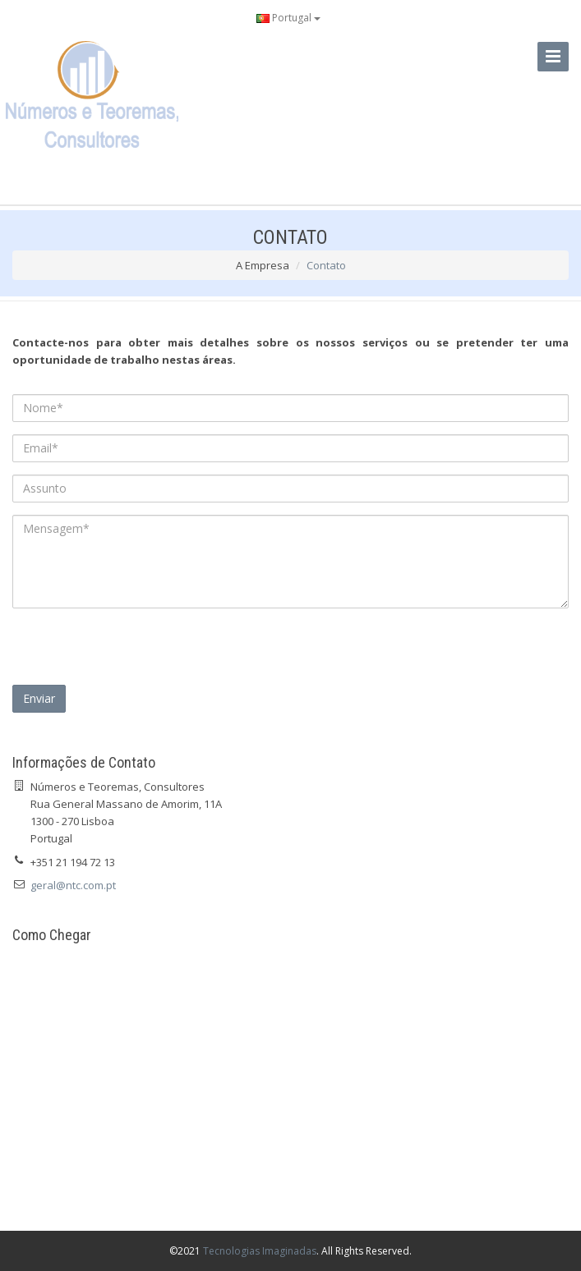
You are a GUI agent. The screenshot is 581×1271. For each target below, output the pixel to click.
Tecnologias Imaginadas (259, 1251)
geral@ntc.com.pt (73, 885)
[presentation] (137, 653)
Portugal (288, 18)
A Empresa (262, 265)
